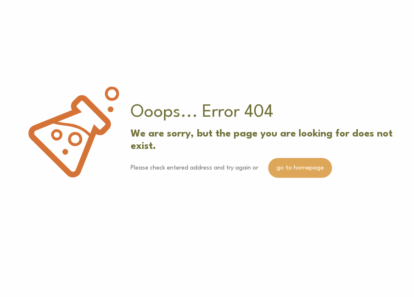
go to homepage (300, 168)
